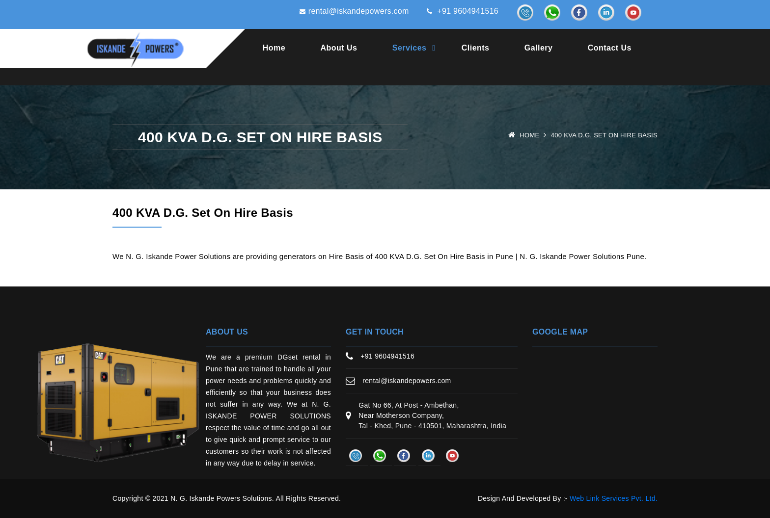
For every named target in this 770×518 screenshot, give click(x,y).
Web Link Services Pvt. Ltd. (614, 498)
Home (274, 48)
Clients (476, 48)
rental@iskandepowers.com (349, 12)
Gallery (538, 48)
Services (409, 48)
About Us (339, 48)
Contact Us (610, 48)
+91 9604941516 (460, 12)
